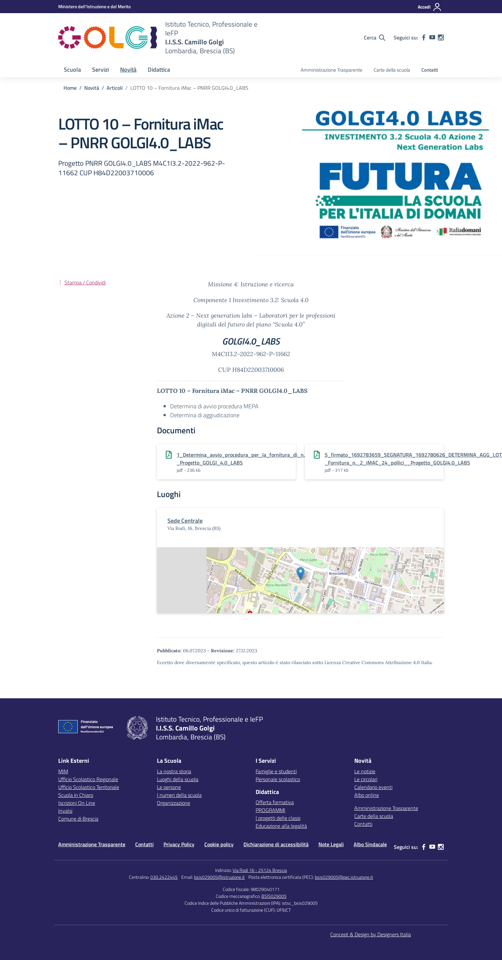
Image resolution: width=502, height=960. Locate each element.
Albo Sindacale (370, 844)
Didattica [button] (159, 69)
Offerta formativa (275, 802)
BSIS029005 (274, 896)
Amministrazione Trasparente (332, 70)
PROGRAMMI (270, 810)
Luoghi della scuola (177, 779)
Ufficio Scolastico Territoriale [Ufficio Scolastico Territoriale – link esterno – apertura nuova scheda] (88, 787)
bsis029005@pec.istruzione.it (344, 877)
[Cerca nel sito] (374, 37)
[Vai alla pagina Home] (70, 88)
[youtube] (432, 37)
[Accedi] (430, 7)
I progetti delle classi (278, 818)
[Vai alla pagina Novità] (91, 88)
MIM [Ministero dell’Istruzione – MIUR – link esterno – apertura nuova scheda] (63, 771)
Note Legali (331, 844)
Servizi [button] (100, 69)
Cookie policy (219, 844)
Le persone (169, 787)
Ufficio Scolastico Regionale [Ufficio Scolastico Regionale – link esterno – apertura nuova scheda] (88, 779)
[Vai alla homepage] (107, 37)
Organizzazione (173, 803)
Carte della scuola (392, 70)
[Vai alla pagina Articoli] (115, 88)
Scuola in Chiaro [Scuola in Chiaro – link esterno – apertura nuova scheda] (75, 795)
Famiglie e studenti (276, 771)
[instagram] (441, 37)
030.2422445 (164, 877)
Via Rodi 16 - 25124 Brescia (260, 870)
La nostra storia (174, 771)
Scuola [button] (72, 69)
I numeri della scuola (179, 795)
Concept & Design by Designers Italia (370, 934)
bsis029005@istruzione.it (219, 877)
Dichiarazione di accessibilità (276, 844)
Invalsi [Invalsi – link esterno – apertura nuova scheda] (65, 811)
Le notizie (364, 771)
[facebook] (424, 37)
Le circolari (365, 779)
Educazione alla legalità (281, 826)
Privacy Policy (178, 844)
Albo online (366, 795)
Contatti (429, 70)
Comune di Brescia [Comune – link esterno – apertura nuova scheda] (78, 819)
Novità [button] (128, 69)
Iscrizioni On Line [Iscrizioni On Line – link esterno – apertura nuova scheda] (76, 803)
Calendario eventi (373, 787)
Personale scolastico (278, 779)
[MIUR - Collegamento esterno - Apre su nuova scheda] (94, 6)
